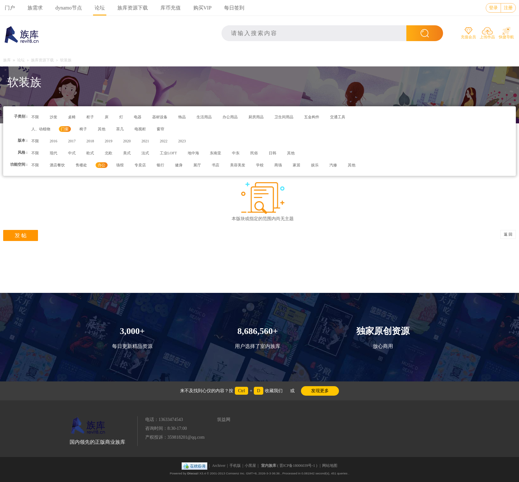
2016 (53, 141)
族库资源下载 (132, 7)
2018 (90, 141)
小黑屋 (250, 465)
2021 (145, 141)
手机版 (235, 465)
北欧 (108, 153)
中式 (72, 153)
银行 (160, 165)
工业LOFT (168, 153)
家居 (296, 165)
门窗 (65, 129)
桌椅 (72, 117)
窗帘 (160, 129)
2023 (182, 141)
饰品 (182, 117)
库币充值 (170, 7)
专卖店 (140, 165)
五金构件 (311, 117)
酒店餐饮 (57, 165)
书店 (215, 165)
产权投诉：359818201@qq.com (175, 437)
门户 (10, 7)
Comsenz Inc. (235, 473)
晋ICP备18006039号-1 (297, 465)
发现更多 (320, 390)
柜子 (90, 117)
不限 (35, 117)
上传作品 (487, 37)
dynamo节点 (68, 7)
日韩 (272, 153)
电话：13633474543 (164, 419)
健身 (179, 165)
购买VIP (202, 7)
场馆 (120, 165)
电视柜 (140, 129)
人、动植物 (40, 129)
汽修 (333, 165)
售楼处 (81, 165)
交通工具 (337, 117)
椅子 (83, 129)
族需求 (35, 7)
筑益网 (223, 419)
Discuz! (192, 473)
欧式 (90, 153)
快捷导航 (506, 37)
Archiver (219, 465)
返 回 (508, 234)
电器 (137, 117)
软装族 (66, 60)
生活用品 (204, 117)
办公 (101, 165)
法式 (145, 153)
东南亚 (215, 153)
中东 (236, 153)
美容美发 (237, 165)
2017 (72, 141)
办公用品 (230, 117)
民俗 (254, 153)
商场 (278, 165)
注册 (508, 7)
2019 (108, 141)
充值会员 (468, 37)
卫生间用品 (283, 117)
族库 (7, 60)
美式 (127, 153)
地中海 (193, 153)
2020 (127, 141)
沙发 (53, 117)
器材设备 (159, 117)
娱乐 (315, 165)
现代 (53, 153)
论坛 (100, 7)
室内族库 (268, 465)
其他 (101, 129)
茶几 (120, 129)
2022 (163, 141)
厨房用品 (256, 117)
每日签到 (234, 7)
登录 (493, 7)
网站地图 (329, 465)
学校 (260, 165)
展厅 (197, 165)
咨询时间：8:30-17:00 (166, 428)
